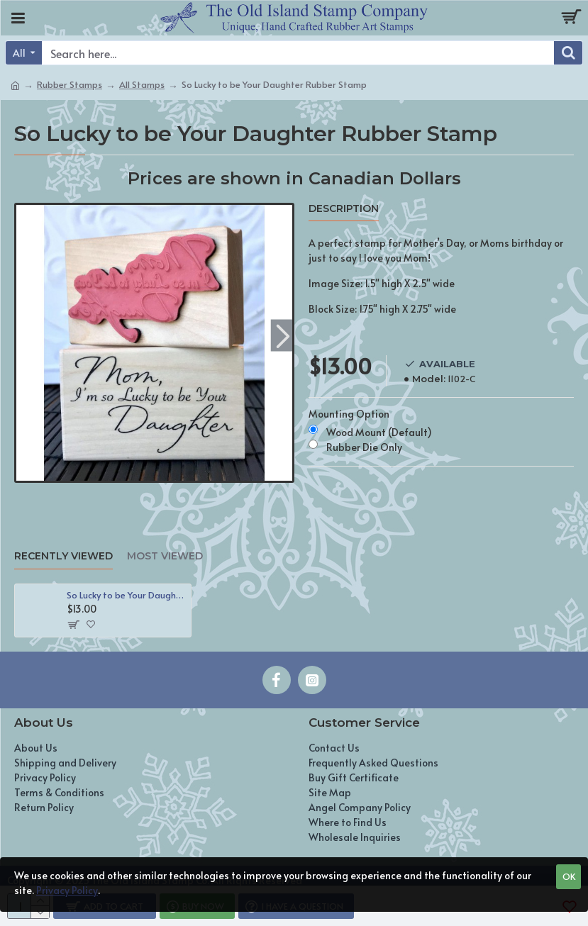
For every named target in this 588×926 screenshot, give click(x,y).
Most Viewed (165, 556)
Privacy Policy (67, 890)
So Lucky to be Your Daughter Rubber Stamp (126, 595)
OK (568, 876)
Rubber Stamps (69, 84)
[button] (283, 336)
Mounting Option (349, 413)
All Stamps (142, 84)
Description (344, 209)
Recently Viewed (63, 556)
